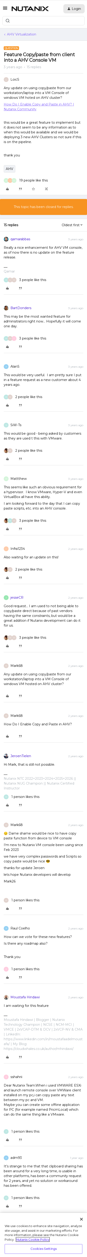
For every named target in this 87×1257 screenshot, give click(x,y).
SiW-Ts (15, 425)
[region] (43, 1235)
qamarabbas (20, 239)
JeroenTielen (20, 756)
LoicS (14, 79)
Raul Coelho (20, 928)
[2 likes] (23, 397)
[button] (5, 10)
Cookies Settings (43, 1249)
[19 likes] (26, 180)
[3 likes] (25, 280)
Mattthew (18, 479)
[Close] (81, 1219)
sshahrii (16, 1077)
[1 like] (21, 796)
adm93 (16, 1158)
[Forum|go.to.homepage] (30, 8)
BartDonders (20, 308)
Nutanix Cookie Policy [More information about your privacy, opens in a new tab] (32, 1239)
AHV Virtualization (21, 34)
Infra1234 (17, 549)
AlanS (14, 366)
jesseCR (16, 597)
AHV (9, 169)
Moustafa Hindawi (25, 997)
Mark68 (16, 666)
